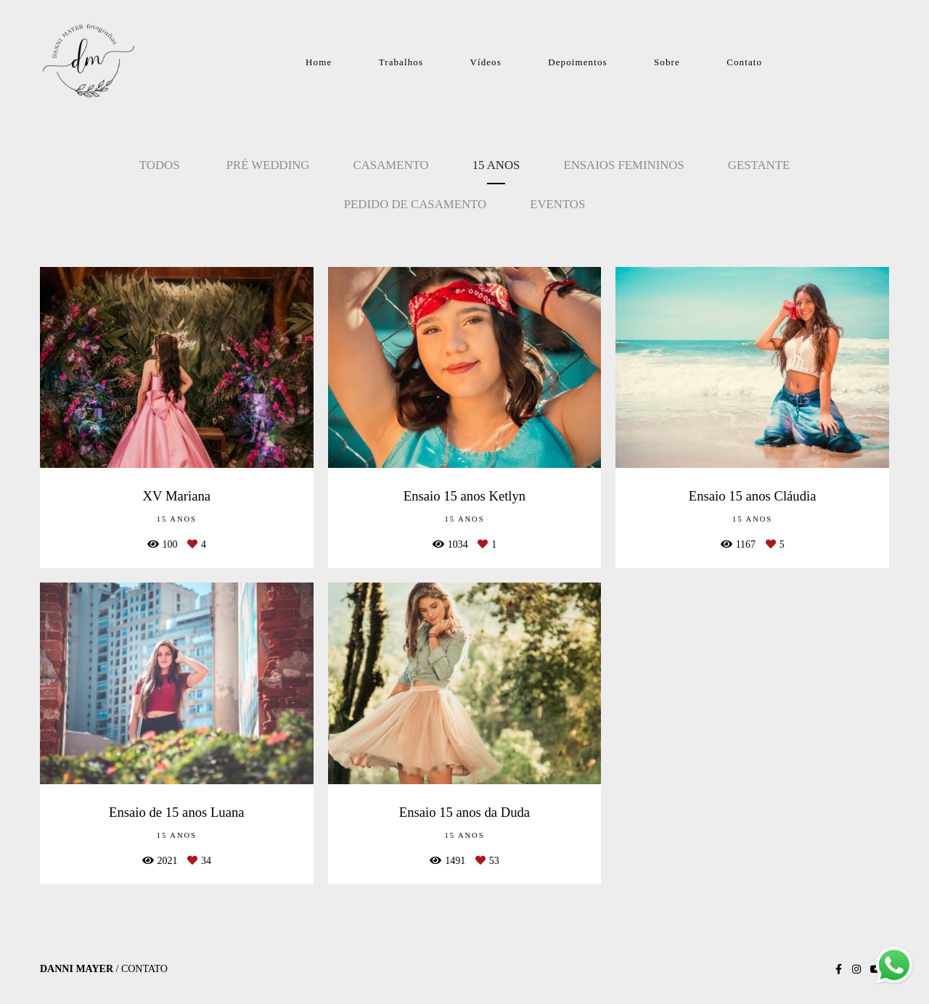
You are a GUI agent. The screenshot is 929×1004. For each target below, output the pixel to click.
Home (319, 62)
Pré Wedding (268, 165)
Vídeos (485, 62)
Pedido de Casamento (415, 204)
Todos (159, 165)
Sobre (667, 62)
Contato (744, 62)
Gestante (759, 165)
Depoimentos (577, 62)
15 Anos (496, 165)
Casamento (391, 165)
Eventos (557, 204)
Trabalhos (401, 62)
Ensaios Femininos (623, 165)
